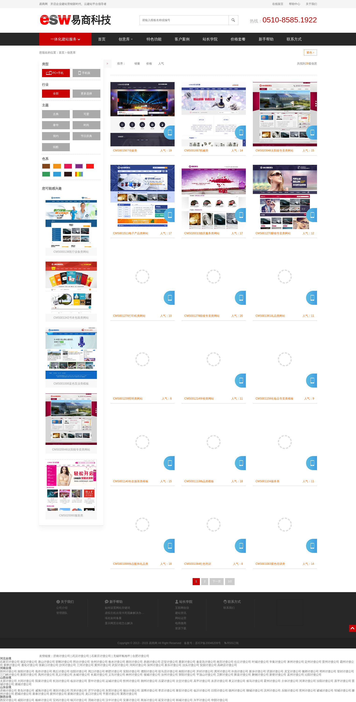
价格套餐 (238, 39)
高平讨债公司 (202, 681)
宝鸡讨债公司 (61, 700)
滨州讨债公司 (272, 690)
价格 (149, 63)
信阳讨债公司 (78, 671)
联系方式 (294, 39)
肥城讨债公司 (23, 693)
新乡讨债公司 (257, 671)
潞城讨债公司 (23, 684)
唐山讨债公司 (46, 661)
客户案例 (182, 39)
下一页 (216, 581)
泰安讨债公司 (184, 690)
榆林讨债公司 (43, 700)
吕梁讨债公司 (166, 681)
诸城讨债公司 (325, 690)
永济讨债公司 (219, 681)
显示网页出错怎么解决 (119, 623)
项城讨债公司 (152, 674)
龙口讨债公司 (93, 693)
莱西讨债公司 (128, 693)
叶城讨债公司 (260, 661)
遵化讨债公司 (29, 665)
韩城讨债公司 (184, 700)
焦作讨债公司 (43, 671)
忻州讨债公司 (131, 681)
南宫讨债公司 (225, 661)
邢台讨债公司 (81, 661)
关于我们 (311, 4)
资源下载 (180, 628)
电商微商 (180, 623)
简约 (56, 136)
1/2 (230, 581)
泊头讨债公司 (190, 665)
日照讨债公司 (219, 690)
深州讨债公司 (155, 665)
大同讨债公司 (26, 681)
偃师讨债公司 (310, 671)
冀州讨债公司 (102, 665)
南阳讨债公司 (187, 671)
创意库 (126, 39)
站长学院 (210, 39)
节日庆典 (86, 136)
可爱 (86, 114)
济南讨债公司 (61, 656)
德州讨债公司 (237, 690)
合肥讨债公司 (140, 656)
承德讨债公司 (152, 661)
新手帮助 (266, 39)
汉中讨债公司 (114, 700)
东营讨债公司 (114, 690)
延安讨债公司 (166, 700)
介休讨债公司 (290, 681)
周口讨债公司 (96, 671)
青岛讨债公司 (26, 690)
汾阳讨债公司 (325, 681)
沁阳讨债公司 (313, 674)
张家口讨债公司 (48, 665)
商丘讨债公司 (61, 671)
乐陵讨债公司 (290, 690)
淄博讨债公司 (149, 690)
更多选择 (86, 93)
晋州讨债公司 (330, 661)
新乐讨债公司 (173, 665)
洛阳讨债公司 (26, 671)
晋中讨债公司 (96, 681)
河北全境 (5, 658)
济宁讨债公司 (96, 690)
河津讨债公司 (307, 681)
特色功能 (154, 39)
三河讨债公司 (85, 665)
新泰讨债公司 (40, 693)
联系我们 (229, 607)
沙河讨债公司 (67, 665)
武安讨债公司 (120, 665)
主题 (45, 105)
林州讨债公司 (134, 674)
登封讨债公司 (345, 671)
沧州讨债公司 (99, 661)
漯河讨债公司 (222, 671)
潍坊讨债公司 (61, 690)
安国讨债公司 (208, 665)
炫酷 (56, 147)
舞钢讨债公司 (260, 674)
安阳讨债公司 (131, 671)
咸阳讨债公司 (26, 700)
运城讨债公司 (114, 681)
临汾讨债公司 (78, 681)
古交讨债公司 (184, 681)
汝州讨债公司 (169, 674)
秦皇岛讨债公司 (206, 661)
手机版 (86, 73)
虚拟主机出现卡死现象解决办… (124, 613)
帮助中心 (294, 4)
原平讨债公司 (342, 681)
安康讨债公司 (131, 700)
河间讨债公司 (138, 665)
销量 (137, 63)
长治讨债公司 (61, 681)
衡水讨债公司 (116, 661)
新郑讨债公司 (28, 674)
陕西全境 (5, 696)
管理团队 (61, 613)
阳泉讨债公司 (43, 681)
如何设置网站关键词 (117, 607)
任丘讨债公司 (242, 661)
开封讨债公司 (204, 671)
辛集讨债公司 (277, 661)
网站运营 (180, 618)
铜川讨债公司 (78, 700)
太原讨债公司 (8, 681)
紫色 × (310, 52)
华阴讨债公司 (219, 700)
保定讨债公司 (28, 661)
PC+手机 (58, 73)
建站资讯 (180, 613)
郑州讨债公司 (8, 671)
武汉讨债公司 (80, 656)
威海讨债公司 (43, 690)
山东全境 (5, 687)
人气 (161, 63)
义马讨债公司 (116, 674)
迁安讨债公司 (169, 661)
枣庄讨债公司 (166, 690)
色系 (45, 159)
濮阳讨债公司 (149, 671)
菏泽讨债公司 (78, 690)
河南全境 (5, 668)
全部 (56, 93)
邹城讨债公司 (342, 690)
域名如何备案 (113, 618)
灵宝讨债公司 (292, 671)
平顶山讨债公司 (206, 674)
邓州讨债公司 (327, 671)
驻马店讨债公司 (168, 671)
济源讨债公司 (275, 671)
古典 (56, 114)
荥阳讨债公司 (187, 674)
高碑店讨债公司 (227, 665)
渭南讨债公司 (96, 700)
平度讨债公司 (111, 693)
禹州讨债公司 (46, 674)
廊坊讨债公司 (134, 661)
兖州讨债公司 (307, 690)
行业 (45, 84)
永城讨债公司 (81, 674)
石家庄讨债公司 (101, 656)
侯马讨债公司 (254, 681)
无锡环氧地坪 (121, 656)
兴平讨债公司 (202, 700)
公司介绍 (61, 607)
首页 (102, 39)
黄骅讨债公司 (12, 665)
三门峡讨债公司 (10, 674)
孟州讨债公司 (295, 674)
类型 (45, 64)
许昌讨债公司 (239, 671)
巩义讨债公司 (64, 674)
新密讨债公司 (277, 674)
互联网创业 (182, 607)
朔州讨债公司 (149, 681)
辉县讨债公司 (242, 674)
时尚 (86, 125)
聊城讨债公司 (254, 690)
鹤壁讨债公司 (114, 671)
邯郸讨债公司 (64, 661)
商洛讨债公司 (149, 700)
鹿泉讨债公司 (187, 661)
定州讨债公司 (313, 661)
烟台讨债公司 (131, 690)
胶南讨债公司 (75, 693)
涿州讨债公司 (295, 661)
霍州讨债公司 (272, 681)
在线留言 (277, 4)
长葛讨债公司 (99, 674)
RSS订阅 (231, 643)
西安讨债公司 (8, 700)
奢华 (56, 125)
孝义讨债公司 (237, 681)
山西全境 (5, 677)
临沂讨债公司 (202, 690)
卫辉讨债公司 (225, 674)
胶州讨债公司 (58, 693)
